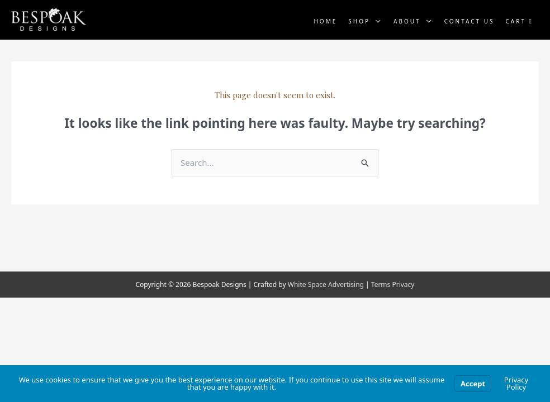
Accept (473, 384)
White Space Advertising (326, 284)
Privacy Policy (516, 383)
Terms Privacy (393, 284)
